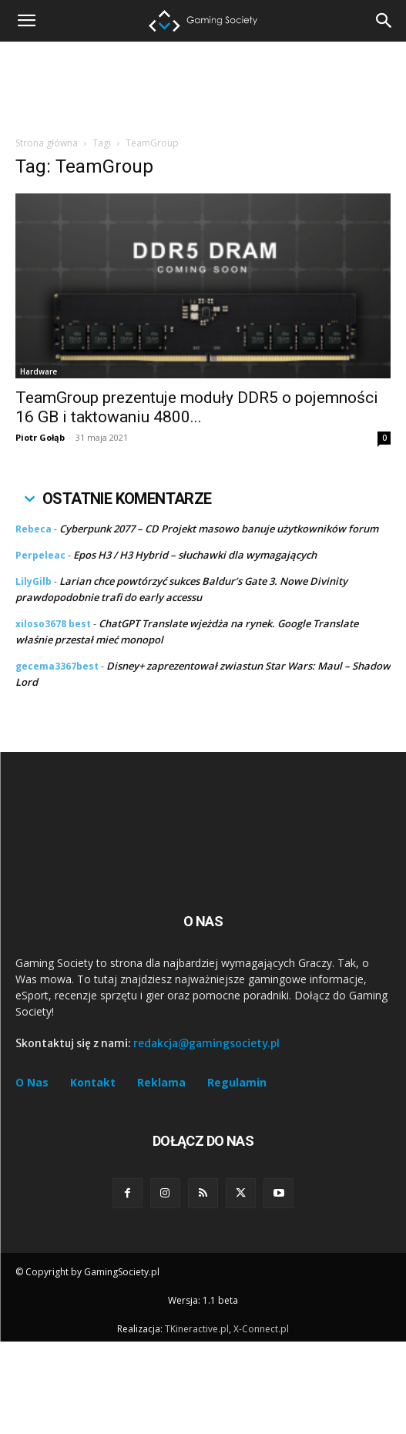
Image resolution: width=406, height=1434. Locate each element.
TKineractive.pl (197, 1421)
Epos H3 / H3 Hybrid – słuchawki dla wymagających (195, 555)
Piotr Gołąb (40, 437)
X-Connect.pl (261, 1421)
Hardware (38, 371)
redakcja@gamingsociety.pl (206, 1136)
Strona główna (46, 142)
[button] (384, 21)
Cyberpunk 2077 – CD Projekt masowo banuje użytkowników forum (218, 529)
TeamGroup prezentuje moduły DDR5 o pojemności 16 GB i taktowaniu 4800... (196, 407)
